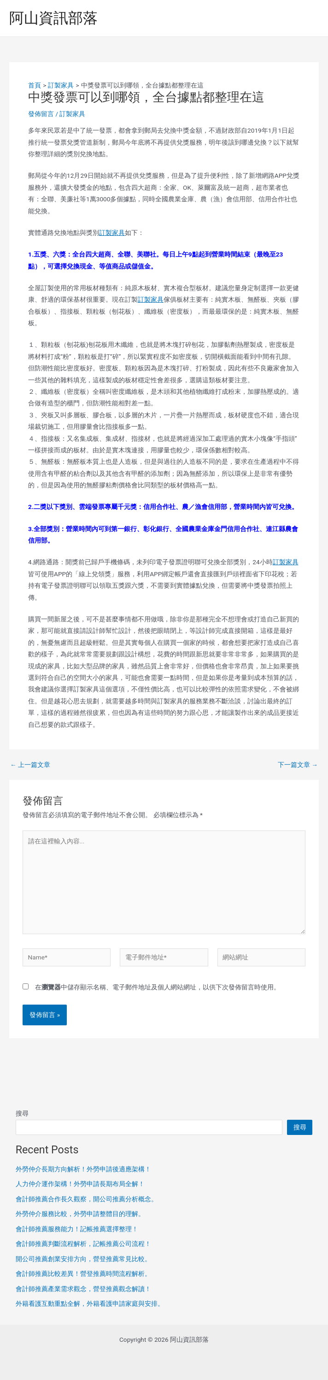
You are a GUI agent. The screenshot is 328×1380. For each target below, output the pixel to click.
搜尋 (22, 1113)
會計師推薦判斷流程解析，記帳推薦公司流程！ (83, 1243)
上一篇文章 (30, 765)
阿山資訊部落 (53, 18)
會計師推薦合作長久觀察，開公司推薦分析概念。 (87, 1199)
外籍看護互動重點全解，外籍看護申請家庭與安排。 (90, 1303)
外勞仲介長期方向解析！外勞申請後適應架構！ (83, 1169)
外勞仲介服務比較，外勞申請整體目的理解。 (80, 1213)
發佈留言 (41, 113)
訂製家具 (72, 113)
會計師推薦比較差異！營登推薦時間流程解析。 (83, 1273)
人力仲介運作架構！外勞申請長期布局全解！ (80, 1183)
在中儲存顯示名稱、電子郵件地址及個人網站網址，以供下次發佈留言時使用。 (157, 987)
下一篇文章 (298, 765)
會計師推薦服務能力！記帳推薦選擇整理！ (77, 1229)
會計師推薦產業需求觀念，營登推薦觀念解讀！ (83, 1288)
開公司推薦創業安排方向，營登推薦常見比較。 (83, 1259)
